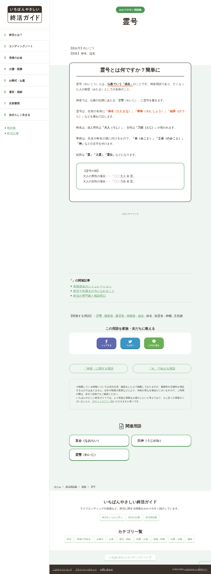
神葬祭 (131, 316)
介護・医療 (15, 68)
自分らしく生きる (19, 114)
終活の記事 (134, 517)
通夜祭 (108, 316)
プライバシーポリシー (86, 570)
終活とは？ (15, 34)
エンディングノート (21, 46)
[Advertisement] (130, 240)
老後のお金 (15, 57)
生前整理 (14, 103)
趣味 (190, 539)
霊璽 (99, 316)
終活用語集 (151, 517)
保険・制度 (159, 539)
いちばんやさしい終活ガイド (195, 569)
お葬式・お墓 (17, 80)
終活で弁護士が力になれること (94, 291)
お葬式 (99, 539)
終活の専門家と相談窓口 (89, 295)
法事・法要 (176, 539)
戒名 (141, 316)
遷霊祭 (119, 316)
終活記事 (13, 133)
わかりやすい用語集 (130, 9)
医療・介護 (142, 539)
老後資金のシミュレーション (92, 286)
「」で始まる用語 (162, 368)
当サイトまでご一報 (102, 401)
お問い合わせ (106, 570)
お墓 (111, 539)
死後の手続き (84, 539)
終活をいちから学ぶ (112, 517)
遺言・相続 (15, 91)
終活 (69, 539)
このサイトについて (62, 570)
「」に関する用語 (98, 368)
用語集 (11, 128)
